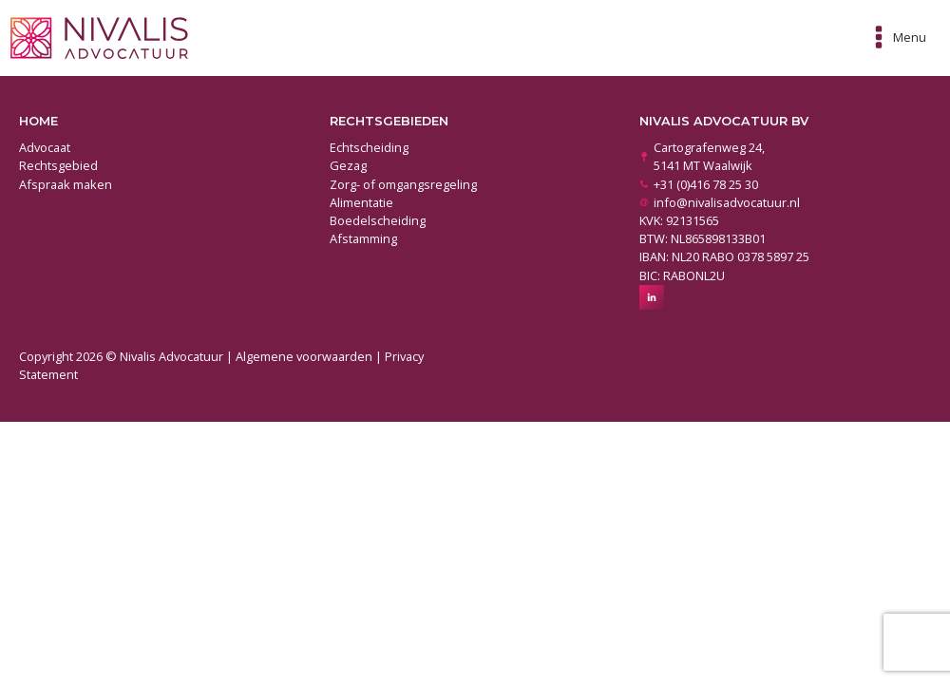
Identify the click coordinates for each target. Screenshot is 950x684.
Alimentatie (361, 202)
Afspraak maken (65, 184)
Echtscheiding (369, 147)
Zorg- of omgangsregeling (403, 184)
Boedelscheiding (378, 220)
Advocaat (44, 147)
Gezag (348, 165)
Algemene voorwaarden (304, 356)
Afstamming (363, 238)
